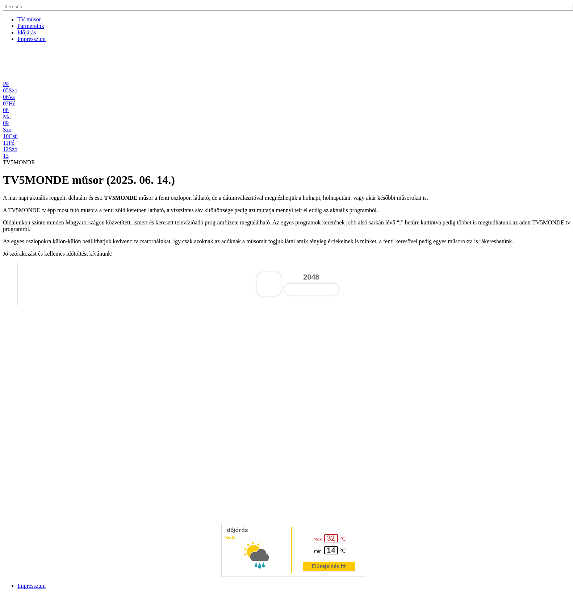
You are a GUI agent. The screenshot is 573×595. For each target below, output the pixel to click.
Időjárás (26, 32)
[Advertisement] (220, 64)
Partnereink (30, 26)
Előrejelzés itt (329, 566)
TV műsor (29, 19)
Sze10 (7, 133)
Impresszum (31, 39)
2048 (311, 277)
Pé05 (6, 87)
